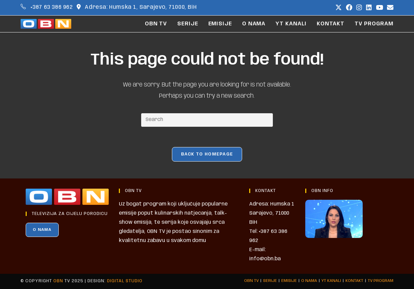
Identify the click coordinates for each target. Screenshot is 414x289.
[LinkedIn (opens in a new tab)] (369, 7)
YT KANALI (331, 281)
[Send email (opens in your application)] (389, 7)
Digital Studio (125, 281)
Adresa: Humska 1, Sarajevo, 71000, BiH (141, 7)
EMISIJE (289, 281)
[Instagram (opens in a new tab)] (359, 7)
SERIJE (270, 281)
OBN (58, 281)
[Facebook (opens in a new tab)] (349, 7)
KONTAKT (354, 281)
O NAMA (42, 229)
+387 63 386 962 (51, 7)
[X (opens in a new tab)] (338, 7)
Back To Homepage (207, 154)
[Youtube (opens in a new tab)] (379, 7)
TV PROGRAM (380, 281)
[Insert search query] (207, 120)
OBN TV (251, 281)
